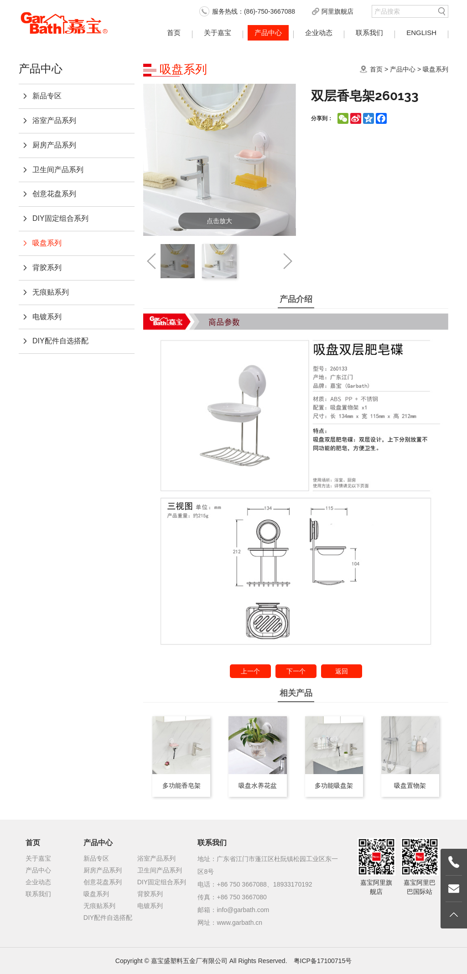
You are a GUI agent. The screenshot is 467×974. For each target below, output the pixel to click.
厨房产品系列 (54, 145)
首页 (174, 32)
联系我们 (369, 32)
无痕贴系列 (50, 292)
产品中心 (268, 32)
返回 (341, 671)
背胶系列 (47, 267)
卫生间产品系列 (57, 169)
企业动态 (318, 32)
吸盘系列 (47, 243)
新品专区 (47, 96)
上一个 (250, 671)
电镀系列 (47, 317)
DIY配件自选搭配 (60, 341)
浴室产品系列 (54, 120)
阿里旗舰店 (337, 11)
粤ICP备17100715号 (323, 960)
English (421, 32)
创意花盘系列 (54, 194)
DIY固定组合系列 (60, 218)
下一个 (296, 671)
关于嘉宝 (217, 32)
